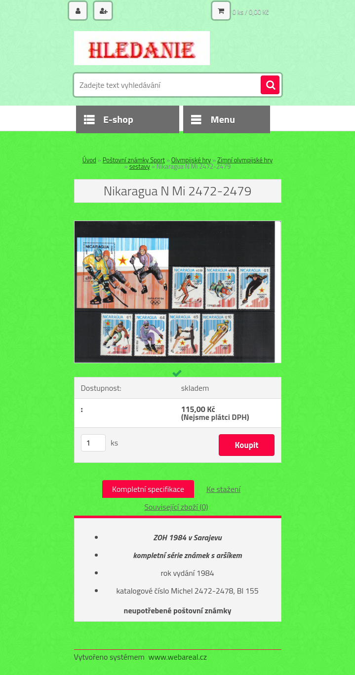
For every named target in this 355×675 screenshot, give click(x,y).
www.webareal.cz (177, 657)
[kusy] (93, 442)
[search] (270, 85)
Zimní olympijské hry (245, 160)
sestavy (139, 166)
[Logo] (142, 48)
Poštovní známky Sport (134, 160)
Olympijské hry (191, 160)
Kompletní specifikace (148, 489)
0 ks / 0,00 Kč (251, 12)
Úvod (89, 160)
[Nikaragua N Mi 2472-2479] (178, 225)
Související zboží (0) (176, 507)
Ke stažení (223, 489)
